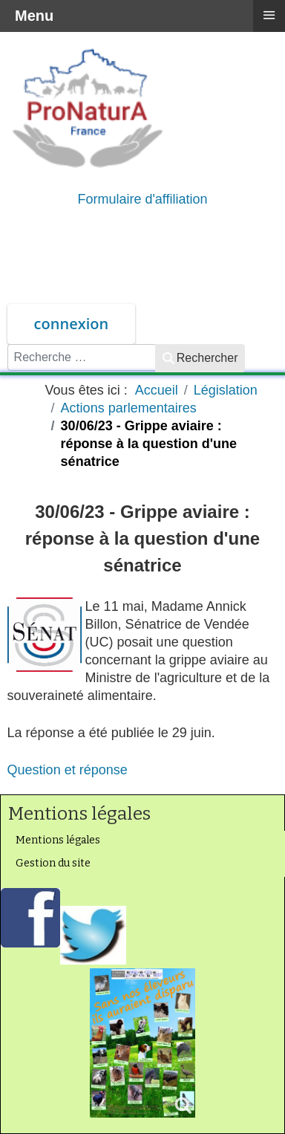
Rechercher (200, 357)
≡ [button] (268, 14)
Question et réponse (67, 769)
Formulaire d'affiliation (142, 199)
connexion (71, 324)
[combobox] (81, 357)
